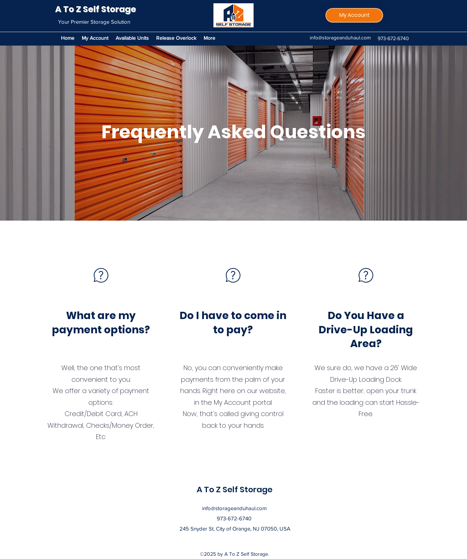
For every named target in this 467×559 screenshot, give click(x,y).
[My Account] (354, 15)
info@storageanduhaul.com (340, 37)
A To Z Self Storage (95, 9)
